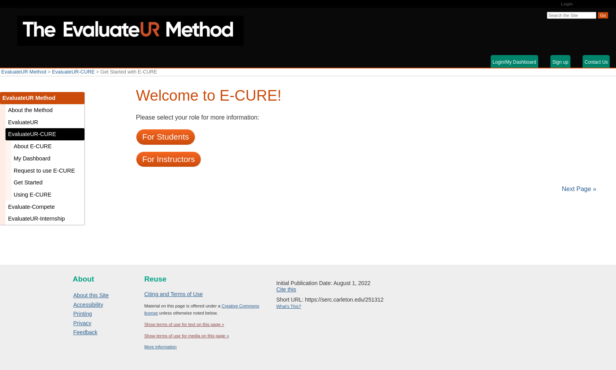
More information (160, 346)
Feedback (85, 332)
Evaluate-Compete (31, 207)
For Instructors (168, 159)
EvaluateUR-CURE (73, 72)
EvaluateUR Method (23, 72)
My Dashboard (32, 158)
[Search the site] (571, 15)
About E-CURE (33, 146)
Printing (82, 314)
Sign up (560, 62)
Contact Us (596, 62)
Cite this (286, 289)
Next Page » (578, 189)
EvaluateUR (23, 122)
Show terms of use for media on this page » (186, 335)
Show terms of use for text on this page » (184, 324)
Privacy (82, 323)
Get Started (28, 182)
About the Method (30, 110)
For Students (165, 136)
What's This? (288, 306)
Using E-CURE (32, 194)
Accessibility (88, 305)
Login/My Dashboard (514, 62)
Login (567, 4)
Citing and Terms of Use (173, 294)
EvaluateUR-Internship (36, 218)
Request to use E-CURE (44, 171)
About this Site (91, 295)
